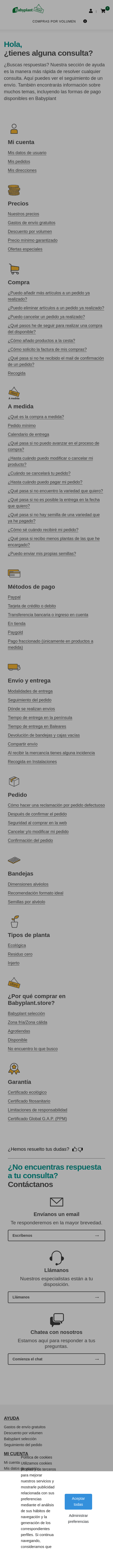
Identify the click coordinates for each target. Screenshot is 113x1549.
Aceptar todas (78, 1501)
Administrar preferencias (78, 1519)
